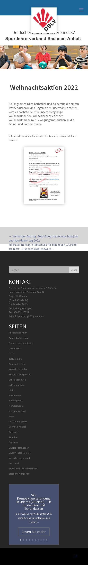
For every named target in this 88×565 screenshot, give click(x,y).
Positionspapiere (18, 421)
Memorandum (16, 405)
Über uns (13, 442)
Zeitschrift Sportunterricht (23, 468)
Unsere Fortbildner (19, 447)
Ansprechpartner (18, 332)
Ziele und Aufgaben (19, 473)
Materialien (15, 395)
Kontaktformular (18, 369)
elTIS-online (15, 358)
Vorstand (14, 463)
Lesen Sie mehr (34, 534)
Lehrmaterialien (17, 379)
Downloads (15, 348)
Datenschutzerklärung (21, 343)
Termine (13, 437)
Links (11, 390)
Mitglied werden (17, 411)
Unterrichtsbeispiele (20, 452)
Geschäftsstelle (17, 364)
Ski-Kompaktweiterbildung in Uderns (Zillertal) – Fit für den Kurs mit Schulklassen (33, 504)
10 (46, 540)
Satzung (13, 431)
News (11, 416)
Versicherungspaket (19, 458)
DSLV (11, 353)
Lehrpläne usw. (17, 384)
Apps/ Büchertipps (18, 337)
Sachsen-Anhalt (17, 426)
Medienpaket (15, 400)
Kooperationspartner (20, 374)
